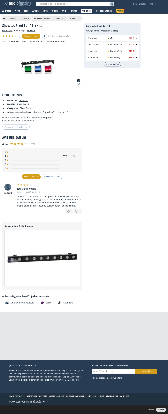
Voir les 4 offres (112, 64)
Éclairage (25, 18)
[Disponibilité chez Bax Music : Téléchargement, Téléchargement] (115, 38)
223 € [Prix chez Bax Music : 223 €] (131, 38)
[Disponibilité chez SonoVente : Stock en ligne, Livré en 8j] (115, 57)
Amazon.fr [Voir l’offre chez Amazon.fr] (92, 51)
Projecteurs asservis (42, 18)
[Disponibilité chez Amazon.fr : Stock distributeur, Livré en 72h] (115, 51)
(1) (19, 36)
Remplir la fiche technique (16, 127)
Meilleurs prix (37, 41)
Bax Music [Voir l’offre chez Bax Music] (92, 38)
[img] (9, 36)
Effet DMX (7, 30)
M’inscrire (146, 371)
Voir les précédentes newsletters (107, 378)
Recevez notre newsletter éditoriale (110, 366)
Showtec (12, 18)
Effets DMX (60, 18)
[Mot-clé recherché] (75, 4)
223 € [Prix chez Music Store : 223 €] (131, 44)
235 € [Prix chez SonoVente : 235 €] (131, 57)
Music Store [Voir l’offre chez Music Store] (93, 44)
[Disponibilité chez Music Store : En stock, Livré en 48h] (115, 44)
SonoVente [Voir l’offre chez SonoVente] (93, 57)
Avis (24, 41)
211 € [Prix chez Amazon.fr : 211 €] (131, 51)
